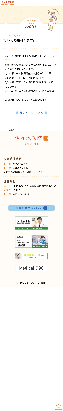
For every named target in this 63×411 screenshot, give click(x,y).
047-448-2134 (21, 194)
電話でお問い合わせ (29, 208)
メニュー (59, 3)
